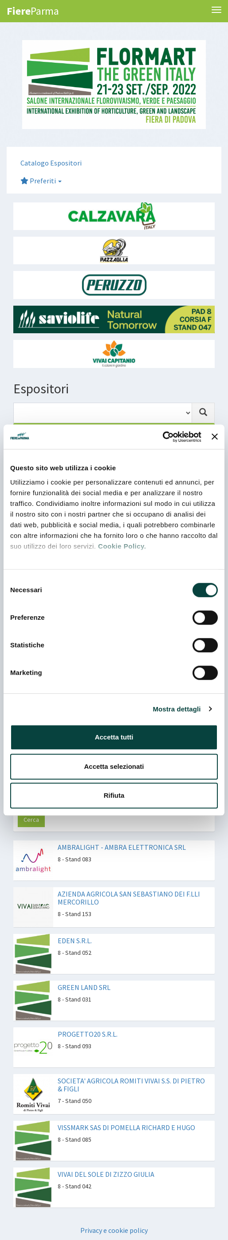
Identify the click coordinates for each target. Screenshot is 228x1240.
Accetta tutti (114, 737)
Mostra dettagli (176, 709)
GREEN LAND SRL (84, 987)
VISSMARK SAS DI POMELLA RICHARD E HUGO (126, 1127)
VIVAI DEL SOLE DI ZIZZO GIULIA (106, 1174)
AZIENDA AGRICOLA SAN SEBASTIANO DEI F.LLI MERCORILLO (129, 897)
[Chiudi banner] (215, 437)
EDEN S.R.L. (75, 940)
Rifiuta (114, 795)
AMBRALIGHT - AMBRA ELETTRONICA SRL (122, 847)
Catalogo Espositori (51, 162)
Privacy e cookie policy (114, 1230)
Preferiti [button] (41, 180)
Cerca (31, 820)
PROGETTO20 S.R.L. (88, 1034)
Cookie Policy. (122, 546)
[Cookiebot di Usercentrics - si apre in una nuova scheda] (162, 437)
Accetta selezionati (114, 766)
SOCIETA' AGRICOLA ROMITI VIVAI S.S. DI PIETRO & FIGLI (131, 1084)
